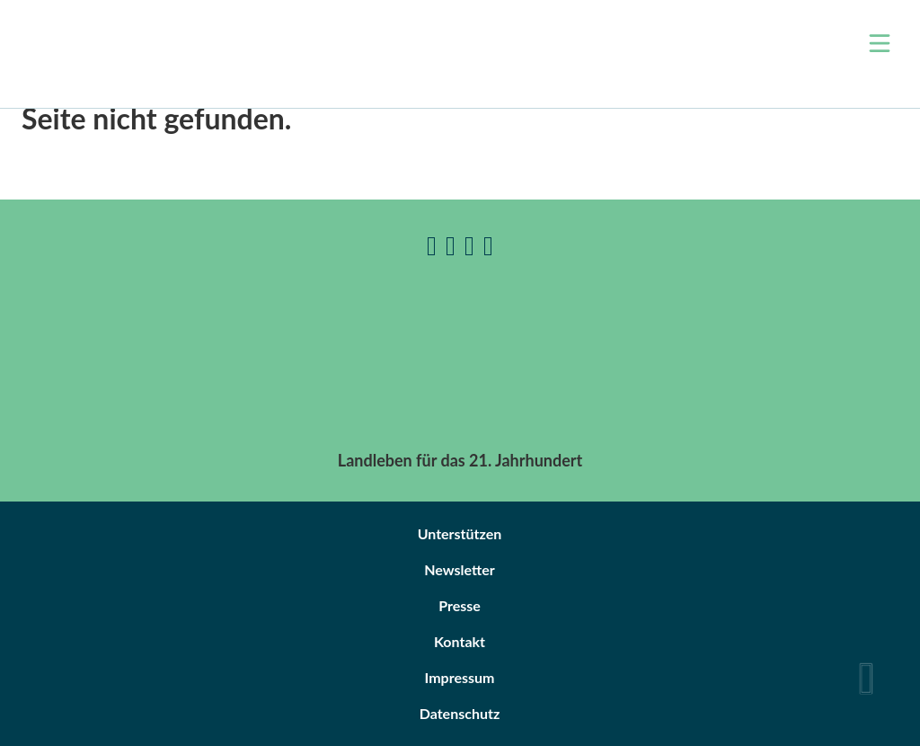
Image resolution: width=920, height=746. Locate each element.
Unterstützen (460, 533)
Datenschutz (460, 713)
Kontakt (459, 641)
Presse (459, 605)
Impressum (460, 677)
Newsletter (459, 569)
